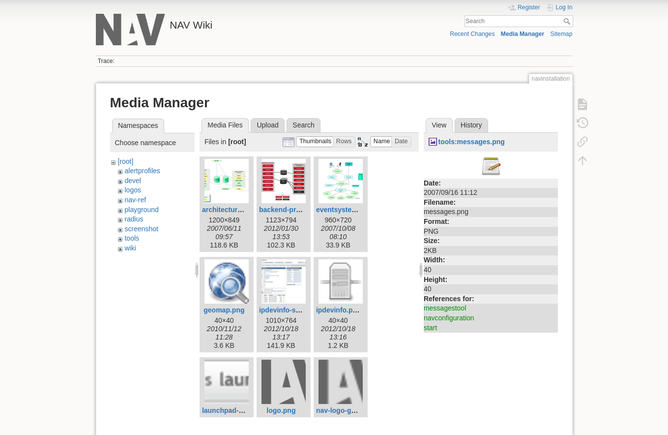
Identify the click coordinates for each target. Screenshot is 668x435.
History (471, 125)
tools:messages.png (471, 142)
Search (568, 21)
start (430, 328)
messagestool (445, 308)
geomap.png (223, 310)
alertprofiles (142, 171)
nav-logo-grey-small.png (356, 410)
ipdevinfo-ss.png (286, 310)
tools (131, 238)
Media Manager (523, 34)
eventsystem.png (344, 210)
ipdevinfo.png (338, 310)
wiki (130, 248)
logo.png (280, 410)
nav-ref (135, 200)
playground (141, 210)
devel (132, 181)
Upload (267, 125)
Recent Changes (472, 34)
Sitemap (562, 34)
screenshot (141, 229)
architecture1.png (231, 210)
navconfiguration (449, 318)
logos (132, 190)
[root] (125, 161)
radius (133, 219)
